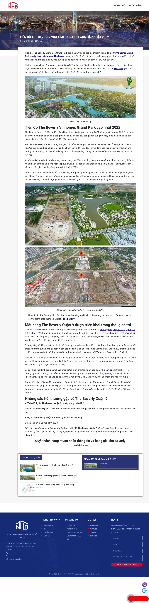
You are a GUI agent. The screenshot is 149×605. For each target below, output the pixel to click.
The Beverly (60, 56)
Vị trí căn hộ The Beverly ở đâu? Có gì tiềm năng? (55, 485)
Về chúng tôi (49, 525)
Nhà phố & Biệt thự (74, 532)
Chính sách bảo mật (79, 574)
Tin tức (39, 41)
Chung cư (71, 525)
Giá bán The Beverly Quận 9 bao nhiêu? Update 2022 (57, 476)
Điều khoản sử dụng (94, 574)
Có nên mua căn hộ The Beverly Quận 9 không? (54, 465)
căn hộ (108, 370)
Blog (45, 529)
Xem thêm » (102, 467)
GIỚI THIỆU (135, 5)
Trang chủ (118, 5)
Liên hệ (47, 536)
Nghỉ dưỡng (72, 529)
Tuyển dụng (48, 532)
